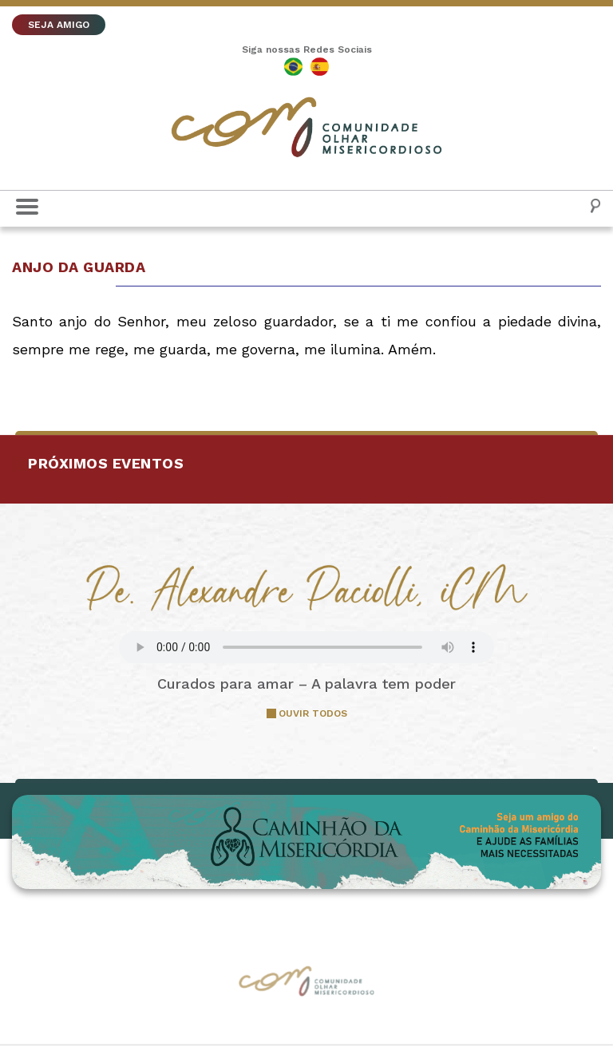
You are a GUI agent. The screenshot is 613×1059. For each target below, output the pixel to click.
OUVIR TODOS (313, 713)
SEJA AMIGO (58, 24)
